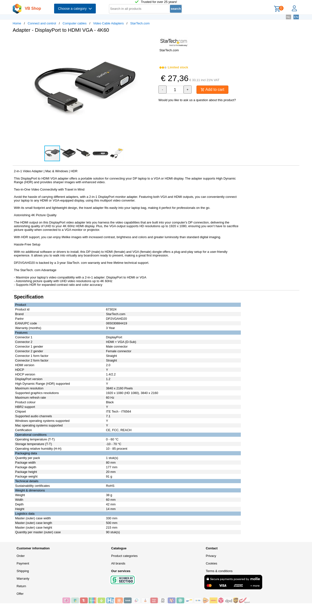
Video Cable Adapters (108, 23)
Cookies (211, 563)
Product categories (124, 556)
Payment (23, 563)
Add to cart (212, 89)
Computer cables (75, 23)
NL (288, 17)
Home (17, 23)
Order (21, 556)
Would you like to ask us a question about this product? (197, 100)
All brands (118, 563)
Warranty (23, 578)
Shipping (23, 571)
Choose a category (75, 9)
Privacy (211, 556)
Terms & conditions (219, 571)
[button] (152, 42)
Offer (20, 594)
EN (296, 17)
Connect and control (42, 23)
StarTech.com (139, 23)
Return (21, 586)
